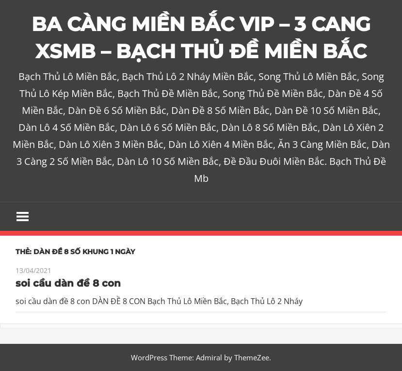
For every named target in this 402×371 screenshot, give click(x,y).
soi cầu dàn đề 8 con (68, 283)
